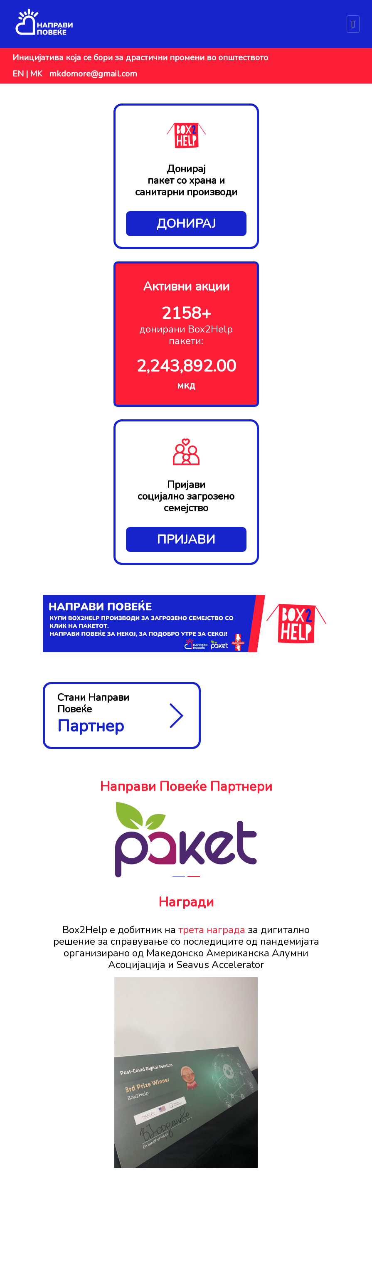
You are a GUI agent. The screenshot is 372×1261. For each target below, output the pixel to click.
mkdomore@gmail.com (93, 74)
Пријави (186, 539)
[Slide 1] (178, 876)
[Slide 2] (193, 876)
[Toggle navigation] (353, 24)
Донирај (186, 223)
